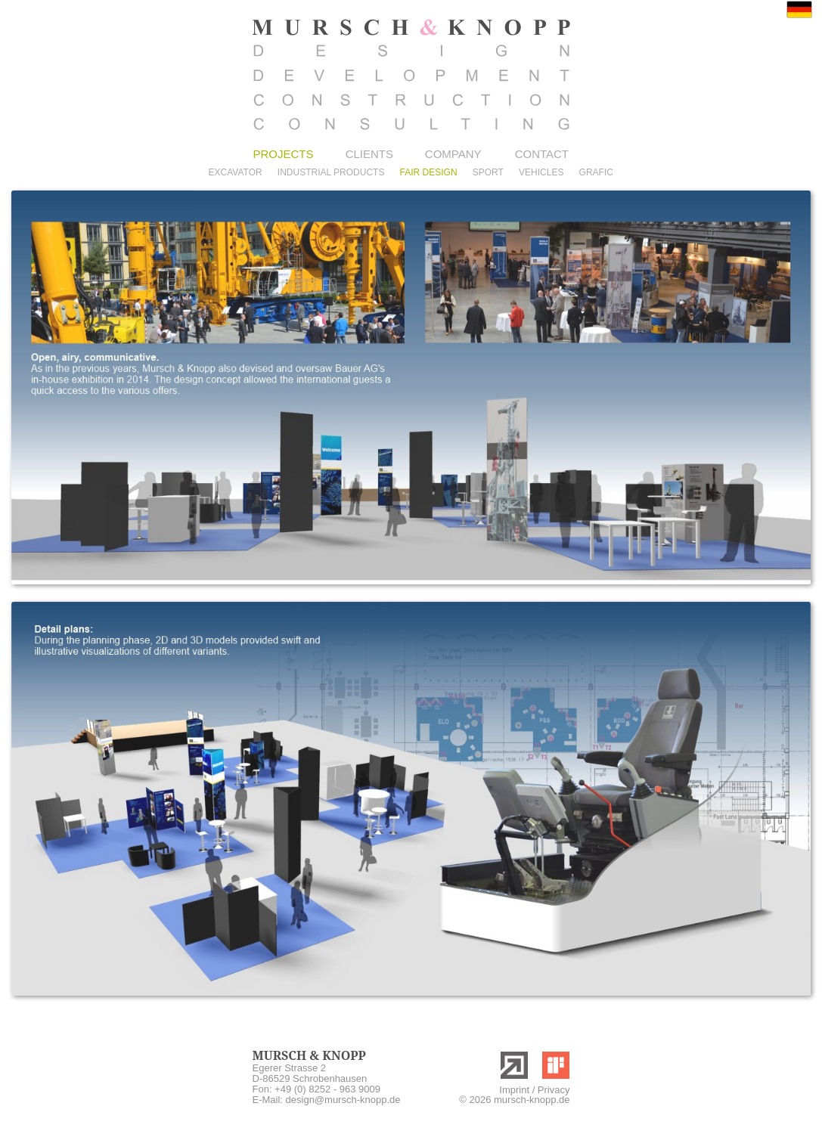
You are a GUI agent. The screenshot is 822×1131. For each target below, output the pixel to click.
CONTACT (542, 153)
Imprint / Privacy (534, 1089)
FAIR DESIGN (429, 172)
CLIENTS (369, 153)
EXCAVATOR (235, 172)
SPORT (488, 172)
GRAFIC (596, 172)
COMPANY (453, 153)
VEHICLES (541, 172)
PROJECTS (283, 153)
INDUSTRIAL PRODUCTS (331, 172)
